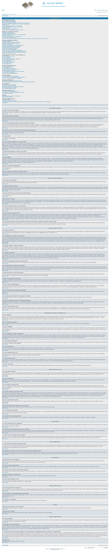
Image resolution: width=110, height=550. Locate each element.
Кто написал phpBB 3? (6, 99)
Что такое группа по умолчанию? (8, 72)
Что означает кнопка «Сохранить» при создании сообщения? (14, 51)
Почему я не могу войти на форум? (9, 21)
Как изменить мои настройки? (8, 32)
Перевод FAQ (5, 102)
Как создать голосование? (7, 44)
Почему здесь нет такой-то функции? (9, 100)
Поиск (99, 10)
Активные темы (13, 14)
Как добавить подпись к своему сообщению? (11, 43)
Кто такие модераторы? (6, 67)
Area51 (105, 519)
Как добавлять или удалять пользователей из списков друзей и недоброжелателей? (18, 81)
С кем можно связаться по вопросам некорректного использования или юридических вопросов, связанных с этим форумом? (26, 101)
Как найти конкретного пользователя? (9, 87)
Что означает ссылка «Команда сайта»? (10, 73)
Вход (3, 10)
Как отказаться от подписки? (7, 93)
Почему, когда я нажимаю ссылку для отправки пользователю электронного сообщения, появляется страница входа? (25, 38)
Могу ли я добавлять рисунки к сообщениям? (11, 58)
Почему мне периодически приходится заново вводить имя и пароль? (15, 23)
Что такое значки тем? (6, 63)
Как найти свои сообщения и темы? (9, 88)
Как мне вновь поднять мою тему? (9, 53)
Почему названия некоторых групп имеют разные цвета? (13, 71)
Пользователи (105, 10)
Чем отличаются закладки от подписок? (10, 91)
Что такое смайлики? (6, 57)
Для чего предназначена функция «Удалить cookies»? (12, 29)
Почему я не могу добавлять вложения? (10, 48)
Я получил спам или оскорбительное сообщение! (11, 78)
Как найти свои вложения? (7, 97)
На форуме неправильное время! (8, 33)
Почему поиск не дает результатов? (9, 85)
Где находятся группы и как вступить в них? (10, 69)
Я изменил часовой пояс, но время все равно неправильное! (14, 34)
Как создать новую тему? (7, 41)
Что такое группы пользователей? (8, 68)
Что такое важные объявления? (8, 59)
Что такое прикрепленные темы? (8, 61)
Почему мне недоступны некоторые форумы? (11, 47)
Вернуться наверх (5, 113)
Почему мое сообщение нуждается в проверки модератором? (14, 52)
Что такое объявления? (6, 60)
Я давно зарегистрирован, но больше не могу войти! (12, 26)
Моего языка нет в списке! (7, 35)
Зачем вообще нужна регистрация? (9, 22)
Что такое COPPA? (6, 27)
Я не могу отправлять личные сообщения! (10, 76)
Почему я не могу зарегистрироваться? (10, 28)
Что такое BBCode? (6, 55)
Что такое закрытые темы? (7, 62)
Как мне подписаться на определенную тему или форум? (13, 92)
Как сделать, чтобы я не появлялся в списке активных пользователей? (16, 24)
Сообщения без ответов (6, 14)
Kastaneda (22, 541)
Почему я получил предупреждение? (9, 49)
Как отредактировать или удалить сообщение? (11, 42)
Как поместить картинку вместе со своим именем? (12, 36)
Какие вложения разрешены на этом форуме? (11, 96)
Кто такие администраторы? (7, 66)
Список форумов (5, 15)
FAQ (96, 10)
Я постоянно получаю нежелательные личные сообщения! (13, 77)
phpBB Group (41, 519)
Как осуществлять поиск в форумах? (9, 84)
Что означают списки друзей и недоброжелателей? (12, 80)
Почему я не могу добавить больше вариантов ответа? (13, 45)
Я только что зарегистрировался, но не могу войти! (12, 25)
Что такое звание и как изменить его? (9, 37)
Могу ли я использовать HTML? (8, 56)
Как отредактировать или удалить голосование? (11, 46)
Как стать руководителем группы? (8, 70)
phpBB (53, 548)
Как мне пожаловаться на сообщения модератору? (12, 50)
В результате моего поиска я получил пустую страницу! (13, 86)
